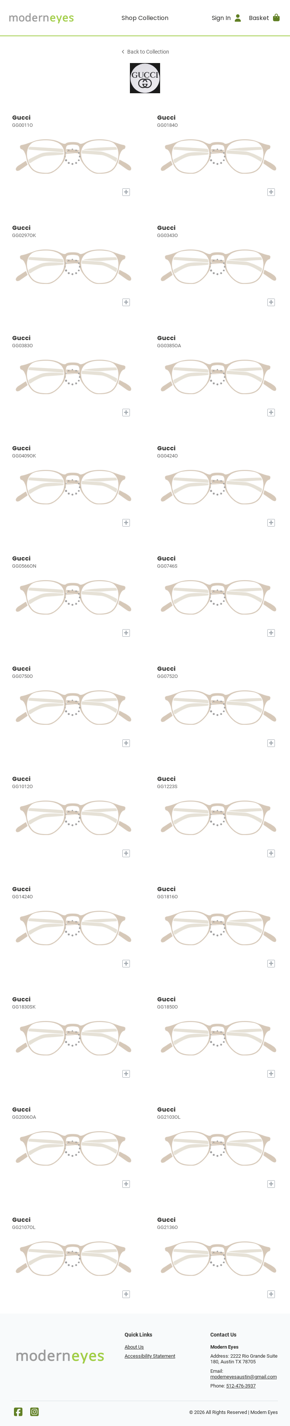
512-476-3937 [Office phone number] (241, 1386)
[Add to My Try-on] (126, 192)
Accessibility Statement (150, 1356)
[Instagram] (34, 1414)
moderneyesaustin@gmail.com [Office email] (243, 1377)
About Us (134, 1347)
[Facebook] (18, 1414)
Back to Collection (145, 52)
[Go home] (41, 17)
